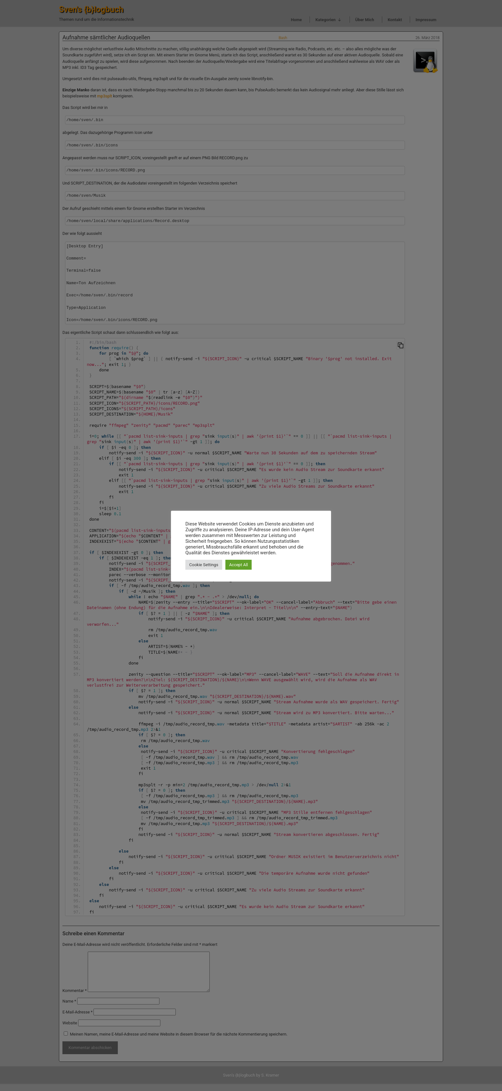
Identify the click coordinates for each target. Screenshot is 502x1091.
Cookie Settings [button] (203, 564)
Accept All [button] (238, 564)
